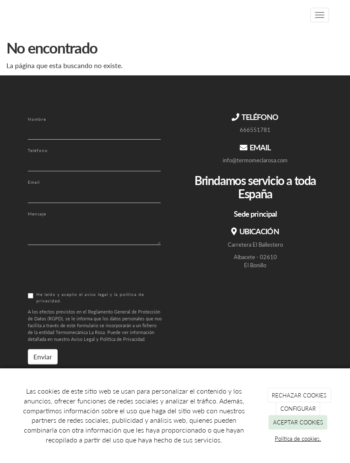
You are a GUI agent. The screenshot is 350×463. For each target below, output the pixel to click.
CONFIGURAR (298, 408)
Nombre (37, 119)
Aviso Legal (83, 339)
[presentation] (93, 268)
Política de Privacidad (122, 339)
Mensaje (37, 213)
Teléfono (38, 150)
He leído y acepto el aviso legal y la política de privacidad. (86, 297)
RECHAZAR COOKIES (299, 395)
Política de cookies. (298, 438)
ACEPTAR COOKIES (298, 422)
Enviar (42, 356)
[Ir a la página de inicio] (13, 15)
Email (34, 182)
